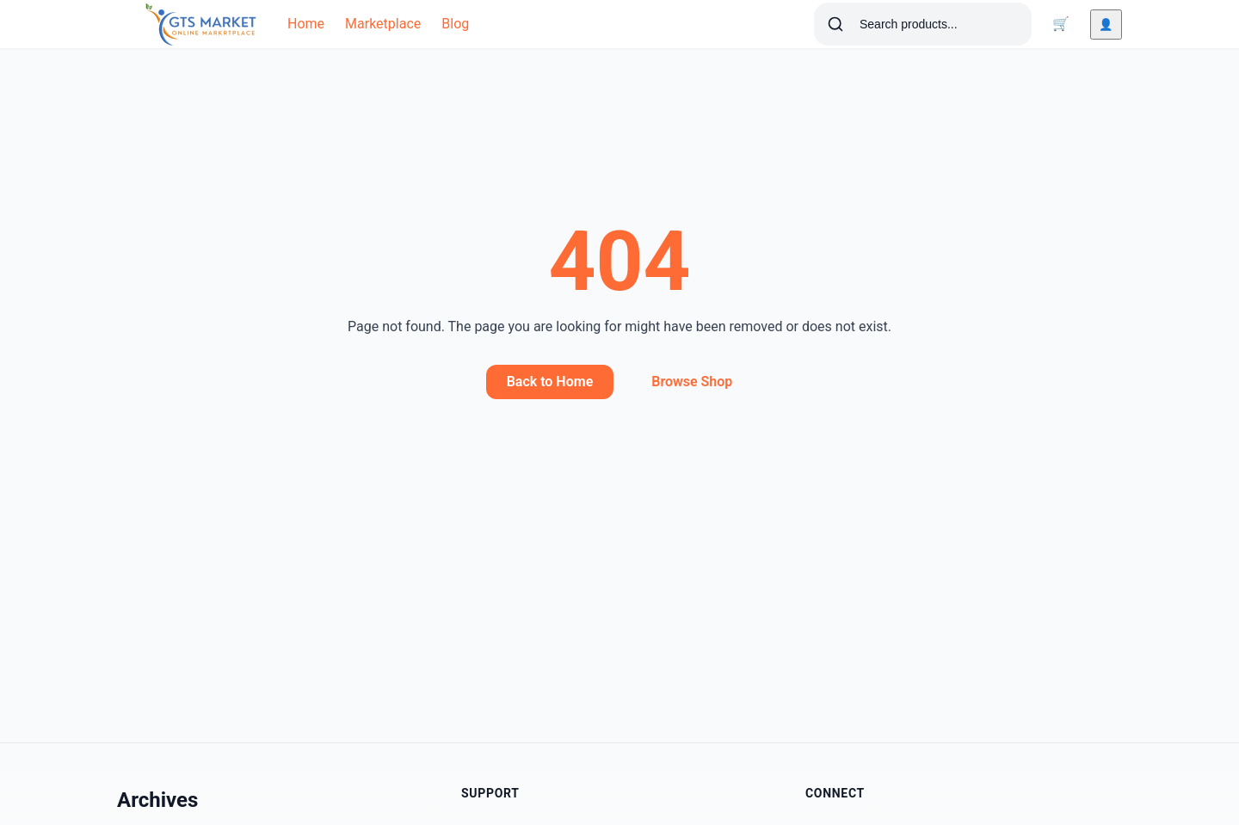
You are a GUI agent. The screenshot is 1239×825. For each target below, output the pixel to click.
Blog (455, 23)
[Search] (835, 24)
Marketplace (383, 23)
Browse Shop (691, 381)
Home (305, 23)
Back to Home (550, 381)
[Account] (1106, 24)
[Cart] (1060, 24)
